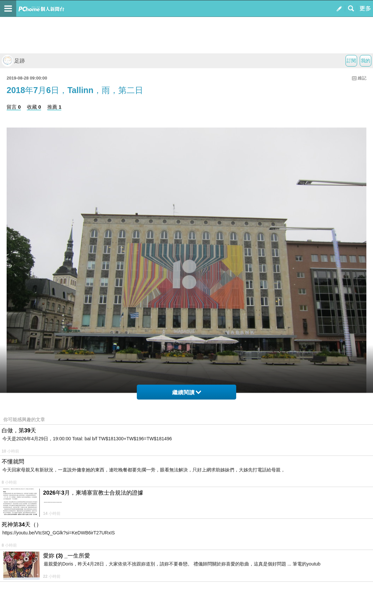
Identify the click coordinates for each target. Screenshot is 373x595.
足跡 (13, 61)
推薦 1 (54, 107)
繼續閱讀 (186, 392)
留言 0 (14, 107)
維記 (362, 78)
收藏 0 (34, 107)
